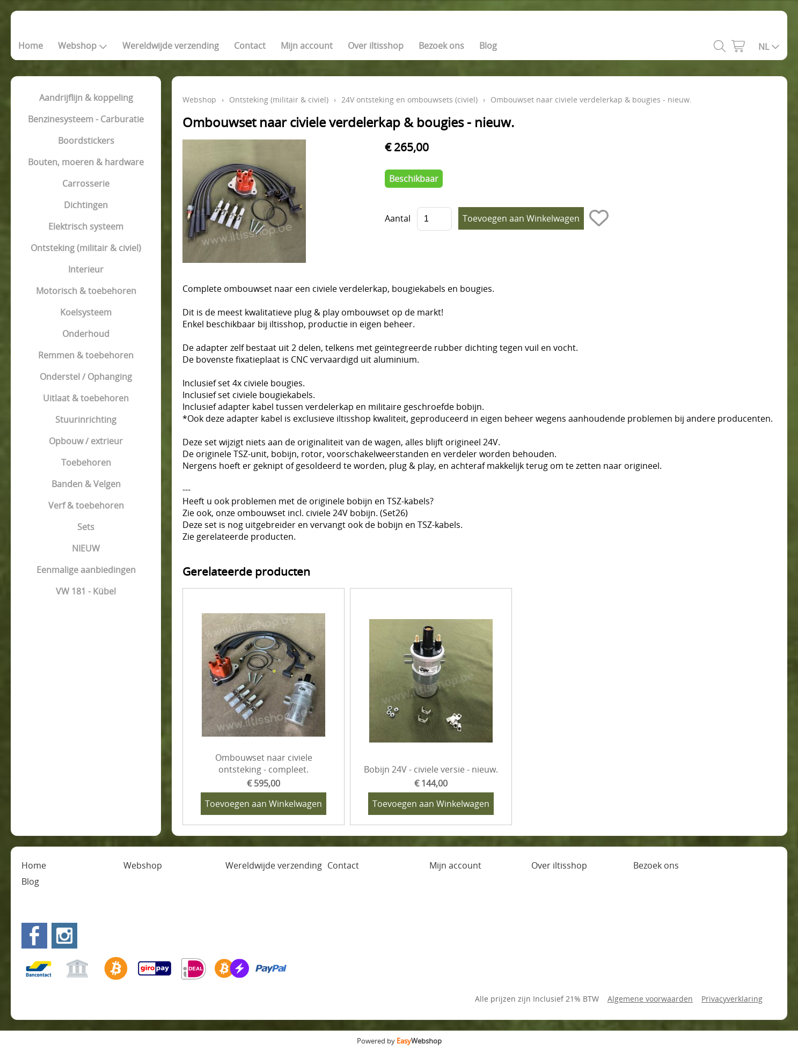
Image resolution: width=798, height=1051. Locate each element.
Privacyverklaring (732, 999)
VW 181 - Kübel (86, 591)
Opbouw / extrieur (86, 441)
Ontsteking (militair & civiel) (86, 248)
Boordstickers (86, 140)
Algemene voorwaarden (650, 999)
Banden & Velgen (86, 484)
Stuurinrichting (85, 419)
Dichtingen (86, 205)
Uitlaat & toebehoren (86, 398)
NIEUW (86, 548)
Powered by (399, 1041)
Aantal (398, 218)
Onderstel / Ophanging (86, 377)
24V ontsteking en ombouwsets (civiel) (409, 99)
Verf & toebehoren (86, 505)
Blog (488, 46)
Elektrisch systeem (85, 226)
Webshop (82, 46)
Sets (85, 527)
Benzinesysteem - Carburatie (86, 119)
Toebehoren (86, 462)
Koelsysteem (86, 312)
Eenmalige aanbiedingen (86, 570)
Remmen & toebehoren (86, 355)
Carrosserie (85, 183)
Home (30, 46)
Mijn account (307, 46)
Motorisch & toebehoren (86, 291)
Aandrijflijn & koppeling (86, 98)
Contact (250, 46)
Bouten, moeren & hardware (86, 162)
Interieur (86, 269)
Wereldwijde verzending (170, 46)
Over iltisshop (376, 46)
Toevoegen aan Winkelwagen (263, 804)
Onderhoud (85, 334)
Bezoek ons (441, 46)
